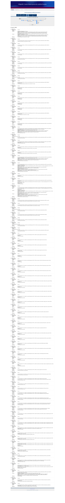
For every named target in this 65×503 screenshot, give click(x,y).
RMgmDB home (17, 9)
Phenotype (30, 15)
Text (27, 15)
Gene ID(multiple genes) (24, 15)
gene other (42, 20)
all (22, 20)
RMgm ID (35, 15)
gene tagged (34, 20)
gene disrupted (25, 20)
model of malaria (32, 500)
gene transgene (38, 20)
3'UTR (37, 23)
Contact (22, 9)
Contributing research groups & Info (29, 9)
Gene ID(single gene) (18, 15)
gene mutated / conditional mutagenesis (29, 21)
